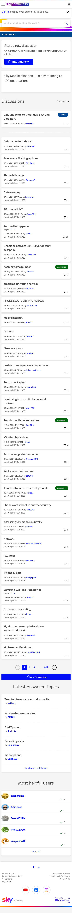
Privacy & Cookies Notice (12, 876)
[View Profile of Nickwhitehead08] (33, 544)
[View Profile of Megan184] (30, 214)
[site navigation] (3, 4)
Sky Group (6, 882)
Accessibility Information (59, 876)
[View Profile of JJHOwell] (30, 510)
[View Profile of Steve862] (30, 561)
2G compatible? (13, 209)
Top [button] (37, 867)
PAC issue (9, 556)
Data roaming (12, 192)
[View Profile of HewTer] (29, 527)
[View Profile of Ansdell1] (30, 272)
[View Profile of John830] (30, 425)
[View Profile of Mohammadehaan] (33, 370)
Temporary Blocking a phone (21, 158)
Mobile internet (13, 317)
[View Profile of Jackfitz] (12, 731)
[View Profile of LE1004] (29, 476)
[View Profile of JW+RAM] (30, 146)
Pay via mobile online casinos (21, 420)
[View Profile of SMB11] (11, 717)
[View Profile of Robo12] (29, 322)
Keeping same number (17, 267)
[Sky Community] (18, 4)
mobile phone (13, 755)
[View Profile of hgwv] (28, 614)
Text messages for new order (21, 454)
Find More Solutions (36, 768)
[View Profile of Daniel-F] (29, 123)
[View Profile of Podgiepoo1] (31, 578)
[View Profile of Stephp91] (30, 163)
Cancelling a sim (14, 741)
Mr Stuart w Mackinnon (18, 647)
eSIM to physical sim (16, 437)
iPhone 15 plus (12, 572)
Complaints (7, 879)
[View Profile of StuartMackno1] (33, 652)
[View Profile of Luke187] (29, 336)
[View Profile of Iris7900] (29, 289)
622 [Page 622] (46, 667)
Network (9, 539)
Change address (13, 348)
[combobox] (32, 23)
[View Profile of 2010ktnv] (29, 197)
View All (36, 851)
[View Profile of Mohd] (27, 442)
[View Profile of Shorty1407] (32, 305)
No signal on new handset (20, 713)
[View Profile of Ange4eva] (30, 635)
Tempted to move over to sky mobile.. (26, 488)
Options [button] (61, 101)
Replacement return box (18, 471)
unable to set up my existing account (26, 365)
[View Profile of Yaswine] (29, 353)
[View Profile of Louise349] (31, 387)
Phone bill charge (14, 175)
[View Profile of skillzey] (30, 493)
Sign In (68, 5)
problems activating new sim (21, 284)
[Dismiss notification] (68, 12)
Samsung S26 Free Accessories (22, 589)
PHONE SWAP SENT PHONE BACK (24, 300)
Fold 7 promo (12, 727)
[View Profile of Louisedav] (13, 745)
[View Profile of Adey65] (30, 597)
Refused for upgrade (16, 226)
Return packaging (14, 382)
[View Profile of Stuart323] (31, 255)
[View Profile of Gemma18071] (32, 459)
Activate (9, 331)
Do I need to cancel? (16, 609)
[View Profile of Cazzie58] (12, 758)
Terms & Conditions (61, 873)
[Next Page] (54, 667)
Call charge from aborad (18, 141)
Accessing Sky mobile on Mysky (23, 522)
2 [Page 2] (29, 667)
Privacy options (8, 873)
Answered (61, 267)
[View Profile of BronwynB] (30, 180)
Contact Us (65, 879)
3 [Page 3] (34, 667)
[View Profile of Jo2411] (28, 234)
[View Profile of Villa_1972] (30, 408)
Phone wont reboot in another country (27, 505)
